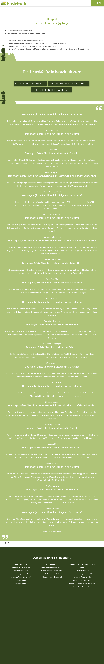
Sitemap (11, 658)
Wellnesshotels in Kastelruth (51, 577)
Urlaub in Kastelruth (20, 564)
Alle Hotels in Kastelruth (30, 83)
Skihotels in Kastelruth (51, 574)
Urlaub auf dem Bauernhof (20, 577)
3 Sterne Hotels (20, 580)
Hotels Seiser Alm (82, 570)
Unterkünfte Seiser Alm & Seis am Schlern (82, 565)
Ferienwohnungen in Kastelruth (68, 83)
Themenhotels (51, 564)
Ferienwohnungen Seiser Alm (82, 574)
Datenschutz (28, 658)
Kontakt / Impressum (16, 49)
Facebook (47, 614)
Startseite (12, 40)
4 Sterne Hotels (20, 583)
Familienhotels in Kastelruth (51, 567)
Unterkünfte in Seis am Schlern (82, 587)
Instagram (57, 614)
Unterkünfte (13, 43)
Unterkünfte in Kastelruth (20, 567)
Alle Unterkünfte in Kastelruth (51, 90)
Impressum (18, 658)
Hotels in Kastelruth (20, 570)
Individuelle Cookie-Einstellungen (45, 658)
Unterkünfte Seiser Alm (82, 577)
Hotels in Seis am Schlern (82, 580)
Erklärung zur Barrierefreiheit (67, 658)
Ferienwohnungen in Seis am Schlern (82, 583)
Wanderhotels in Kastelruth (51, 570)
